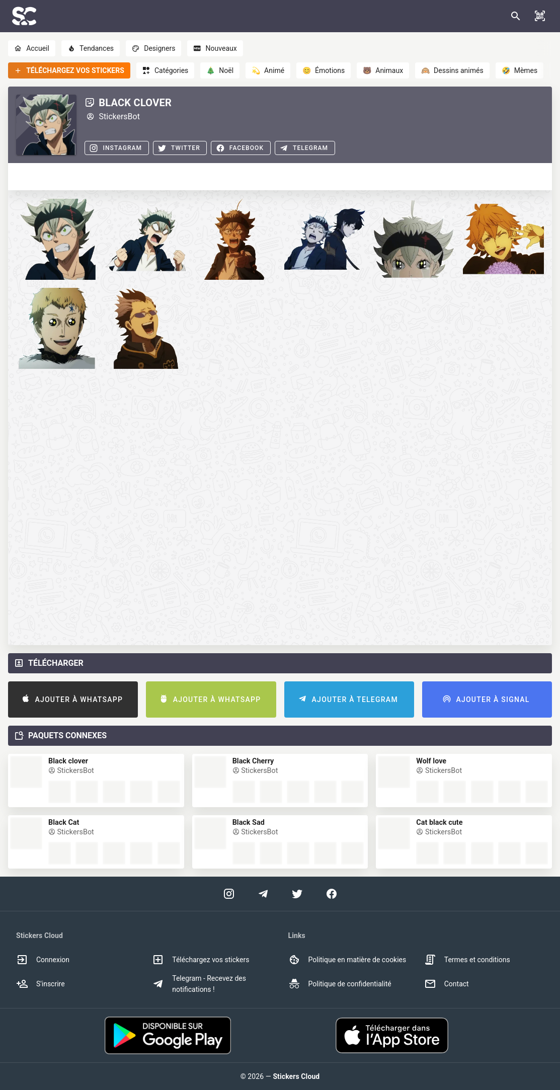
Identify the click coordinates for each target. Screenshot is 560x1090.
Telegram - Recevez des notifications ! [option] (199, 983)
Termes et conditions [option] (467, 960)
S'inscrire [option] (40, 984)
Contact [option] (446, 984)
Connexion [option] (42, 960)
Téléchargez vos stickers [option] (200, 960)
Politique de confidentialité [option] (339, 984)
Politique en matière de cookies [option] (347, 960)
